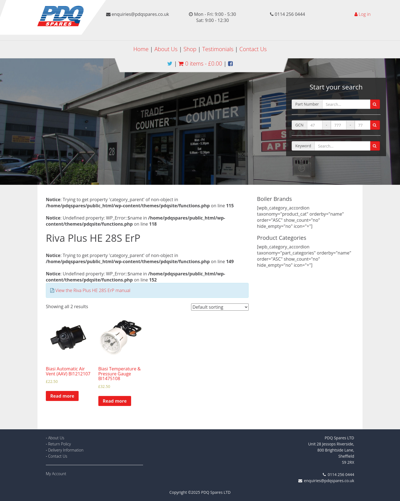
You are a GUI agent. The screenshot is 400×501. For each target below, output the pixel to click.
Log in (365, 14)
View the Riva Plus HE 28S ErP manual (92, 290)
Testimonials (217, 49)
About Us (166, 49)
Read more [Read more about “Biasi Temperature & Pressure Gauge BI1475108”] (115, 401)
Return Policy (59, 444)
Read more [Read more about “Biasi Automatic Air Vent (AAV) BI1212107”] (62, 396)
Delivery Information (65, 450)
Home (141, 49)
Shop (189, 49)
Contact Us (253, 49)
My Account (56, 473)
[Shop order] (220, 307)
